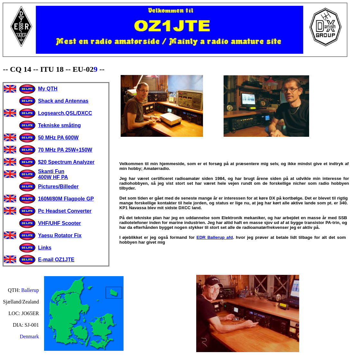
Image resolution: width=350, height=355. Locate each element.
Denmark (29, 336)
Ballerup (30, 290)
